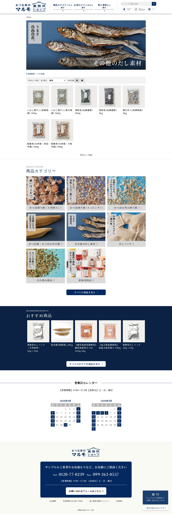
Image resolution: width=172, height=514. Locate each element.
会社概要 (52, 501)
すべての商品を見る (84, 292)
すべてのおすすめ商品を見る (84, 363)
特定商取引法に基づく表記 (72, 501)
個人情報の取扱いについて (99, 501)
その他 (42, 74)
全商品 (28, 17)
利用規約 (119, 501)
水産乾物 (31, 74)
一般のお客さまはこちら (154, 508)
